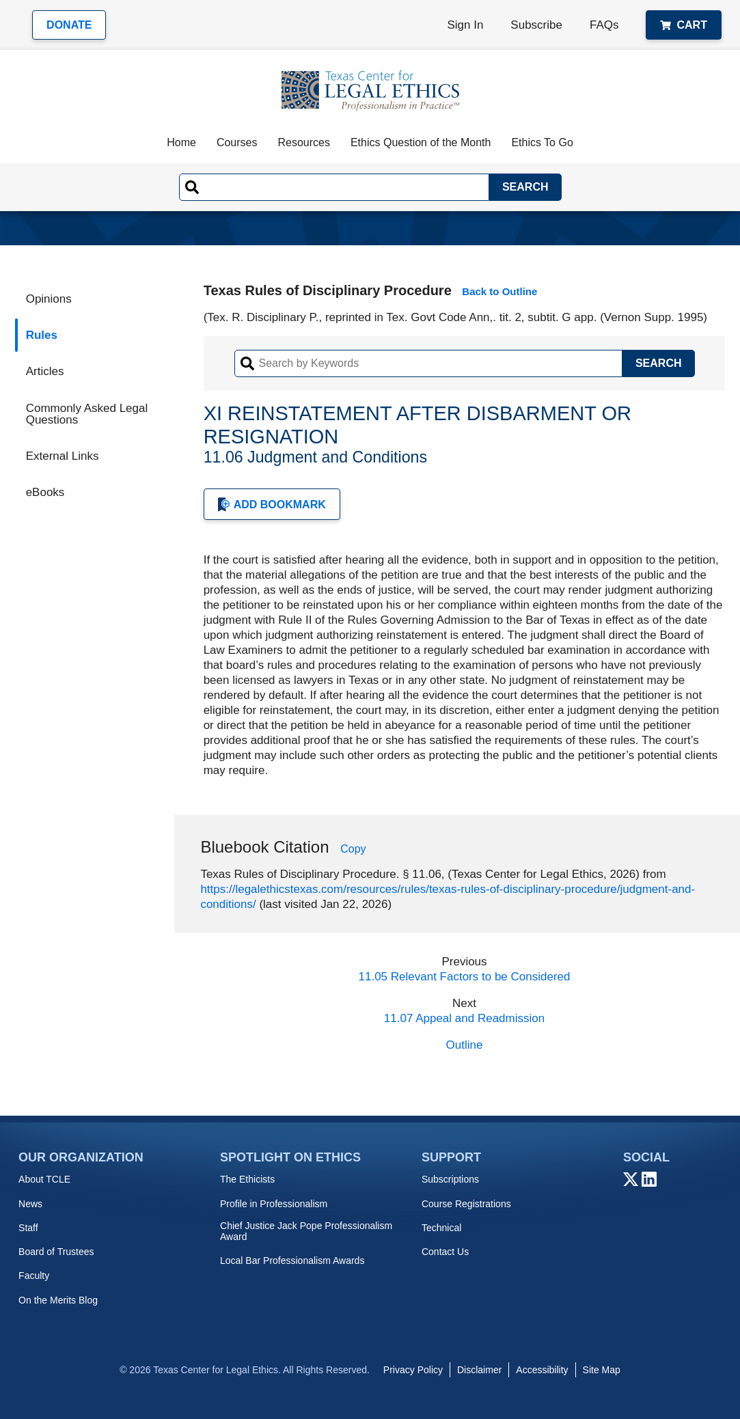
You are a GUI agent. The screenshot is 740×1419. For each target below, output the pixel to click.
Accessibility (542, 1369)
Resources (303, 142)
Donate (69, 25)
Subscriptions (450, 1179)
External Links (62, 456)
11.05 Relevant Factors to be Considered (465, 976)
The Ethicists (247, 1179)
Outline (464, 1044)
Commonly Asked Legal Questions (87, 414)
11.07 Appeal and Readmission (464, 1018)
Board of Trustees (56, 1251)
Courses (237, 142)
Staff (28, 1227)
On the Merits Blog (58, 1300)
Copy (353, 849)
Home (181, 142)
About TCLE (44, 1179)
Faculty (33, 1275)
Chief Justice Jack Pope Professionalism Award (306, 1231)
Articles (45, 371)
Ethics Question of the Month (421, 142)
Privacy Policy (413, 1369)
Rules (41, 335)
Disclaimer (479, 1369)
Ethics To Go (542, 142)
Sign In (465, 24)
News (30, 1203)
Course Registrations (466, 1203)
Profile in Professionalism (273, 1203)
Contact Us (445, 1251)
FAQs (604, 24)
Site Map (601, 1369)
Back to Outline (499, 291)
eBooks (45, 492)
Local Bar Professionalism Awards (292, 1260)
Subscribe (536, 24)
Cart (683, 25)
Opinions (49, 298)
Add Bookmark (272, 504)
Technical (441, 1227)
